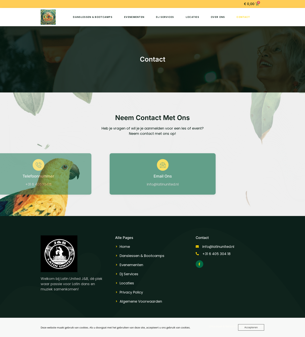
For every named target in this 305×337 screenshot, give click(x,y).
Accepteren (251, 327)
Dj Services (165, 17)
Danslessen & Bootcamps (92, 17)
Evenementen (134, 17)
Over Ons (218, 17)
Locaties (192, 17)
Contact (243, 17)
